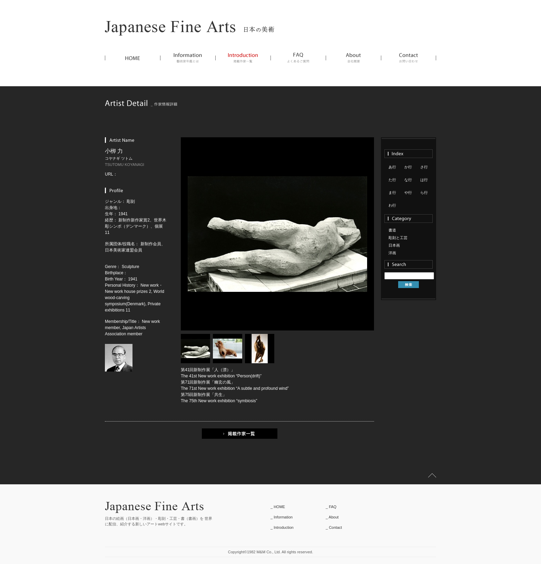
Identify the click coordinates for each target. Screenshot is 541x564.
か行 (408, 167)
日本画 (394, 245)
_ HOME (277, 507)
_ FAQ (331, 507)
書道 (392, 230)
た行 (392, 180)
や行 (408, 192)
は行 (424, 180)
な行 (408, 180)
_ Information (281, 517)
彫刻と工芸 (397, 238)
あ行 (392, 167)
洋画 (392, 253)
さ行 (424, 167)
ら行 (424, 192)
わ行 (392, 205)
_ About (332, 517)
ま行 (392, 192)
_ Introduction (282, 527)
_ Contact (334, 527)
